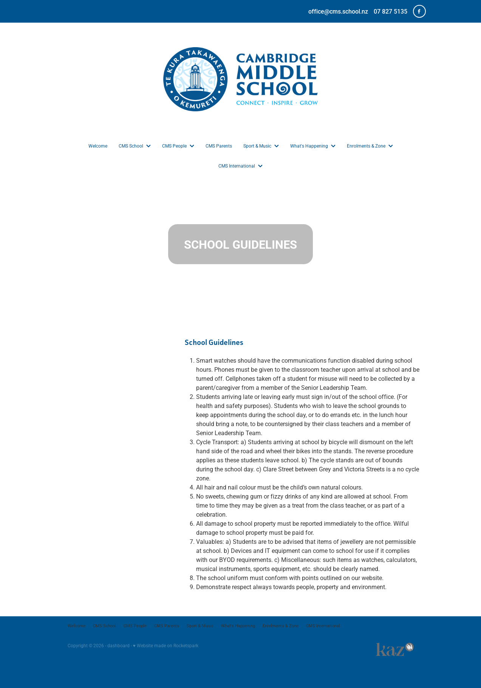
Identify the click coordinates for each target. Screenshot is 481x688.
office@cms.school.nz (338, 11)
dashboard (118, 645)
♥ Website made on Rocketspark (165, 645)
